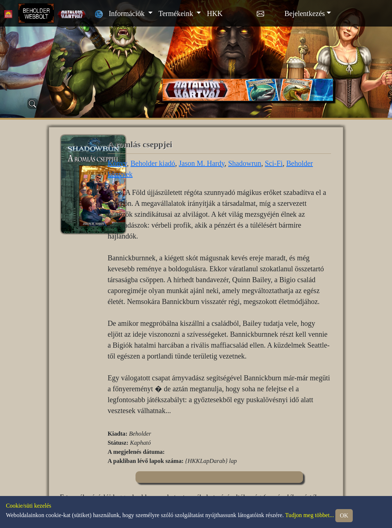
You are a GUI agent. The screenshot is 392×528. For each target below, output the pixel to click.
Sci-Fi (274, 163)
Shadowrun (244, 163)
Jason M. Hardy (202, 163)
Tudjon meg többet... (309, 515)
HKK (214, 13)
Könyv (117, 163)
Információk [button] (127, 13)
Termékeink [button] (176, 13)
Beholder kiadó (152, 163)
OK (344, 515)
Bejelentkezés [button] (304, 13)
